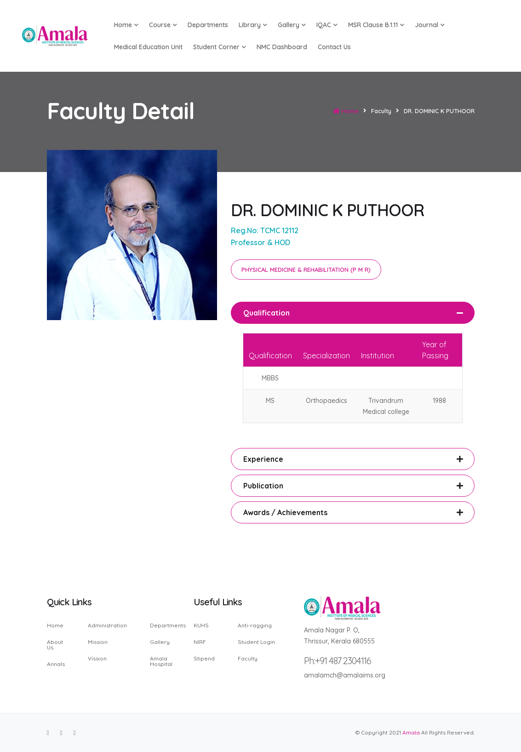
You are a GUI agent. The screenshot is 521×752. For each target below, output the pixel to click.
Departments (208, 25)
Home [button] (126, 25)
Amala (411, 732)
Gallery (292, 25)
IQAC (327, 25)
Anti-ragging (255, 626)
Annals (56, 663)
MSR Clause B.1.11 (376, 25)
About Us (55, 644)
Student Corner (219, 47)
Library (253, 25)
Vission (97, 658)
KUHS (201, 626)
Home (346, 111)
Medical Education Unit (148, 47)
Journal (430, 25)
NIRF (200, 641)
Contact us (334, 47)
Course (163, 25)
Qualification (266, 312)
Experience (263, 459)
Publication (263, 485)
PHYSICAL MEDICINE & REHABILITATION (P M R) (306, 269)
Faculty (248, 658)
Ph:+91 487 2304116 (337, 660)
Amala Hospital (161, 661)
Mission (98, 641)
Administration (107, 626)
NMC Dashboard (282, 47)
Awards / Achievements (285, 512)
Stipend (204, 658)
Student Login (256, 641)
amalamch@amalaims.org (344, 675)
